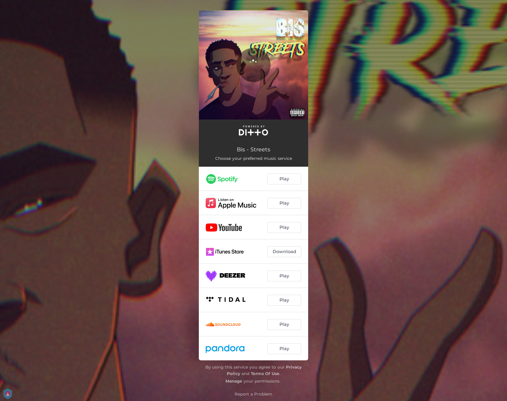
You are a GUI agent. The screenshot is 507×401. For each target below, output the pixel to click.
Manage (233, 381)
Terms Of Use (265, 373)
